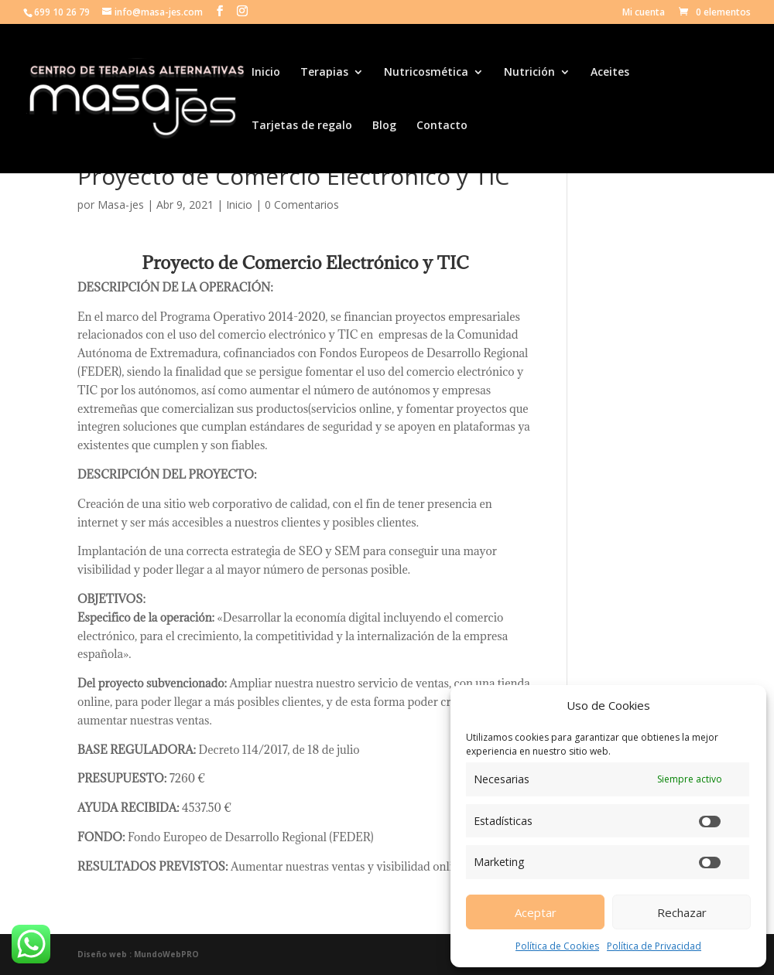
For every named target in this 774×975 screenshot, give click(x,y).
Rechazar (682, 912)
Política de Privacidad (654, 946)
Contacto (441, 126)
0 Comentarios (302, 204)
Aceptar (536, 912)
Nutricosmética (426, 72)
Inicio (266, 72)
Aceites (610, 72)
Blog (384, 126)
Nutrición (529, 72)
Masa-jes (121, 204)
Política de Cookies (557, 946)
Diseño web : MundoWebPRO (138, 954)
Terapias (324, 72)
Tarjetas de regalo (302, 126)
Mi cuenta (643, 13)
